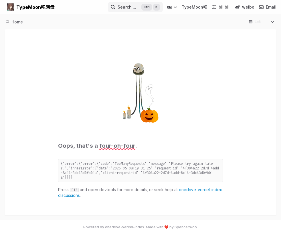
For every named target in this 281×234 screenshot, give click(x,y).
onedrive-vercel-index (124, 227)
